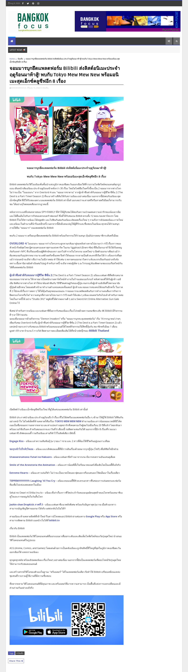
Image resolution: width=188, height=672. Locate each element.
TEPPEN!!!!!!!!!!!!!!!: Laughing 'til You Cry (32, 480)
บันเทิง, (46, 87)
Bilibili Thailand (99, 330)
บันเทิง (20, 58)
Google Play (92, 516)
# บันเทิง (19, 653)
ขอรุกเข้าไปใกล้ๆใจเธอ (21, 449)
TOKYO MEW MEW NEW (68, 421)
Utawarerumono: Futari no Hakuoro (31, 457)
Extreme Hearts (19, 472)
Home (12, 58)
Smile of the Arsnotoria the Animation (32, 464)
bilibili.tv (54, 520)
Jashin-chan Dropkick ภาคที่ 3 (26, 504)
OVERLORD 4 (18, 243)
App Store (111, 516)
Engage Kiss (17, 441)
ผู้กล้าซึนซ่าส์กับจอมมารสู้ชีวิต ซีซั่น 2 (31, 275)
